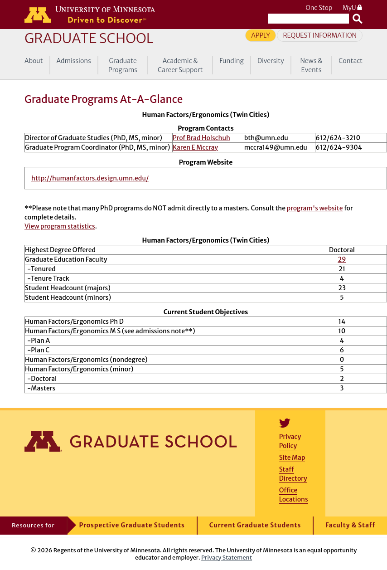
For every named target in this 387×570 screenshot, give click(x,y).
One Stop (318, 8)
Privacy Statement (226, 557)
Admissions (74, 61)
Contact (351, 61)
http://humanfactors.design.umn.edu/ (90, 178)
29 (342, 259)
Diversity (270, 61)
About (33, 61)
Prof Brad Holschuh (201, 138)
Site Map (292, 457)
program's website (315, 208)
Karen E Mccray (195, 147)
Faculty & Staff (350, 525)
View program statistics (59, 226)
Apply (260, 35)
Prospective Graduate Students (132, 525)
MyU (353, 8)
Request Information (320, 35)
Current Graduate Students (255, 525)
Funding (231, 61)
